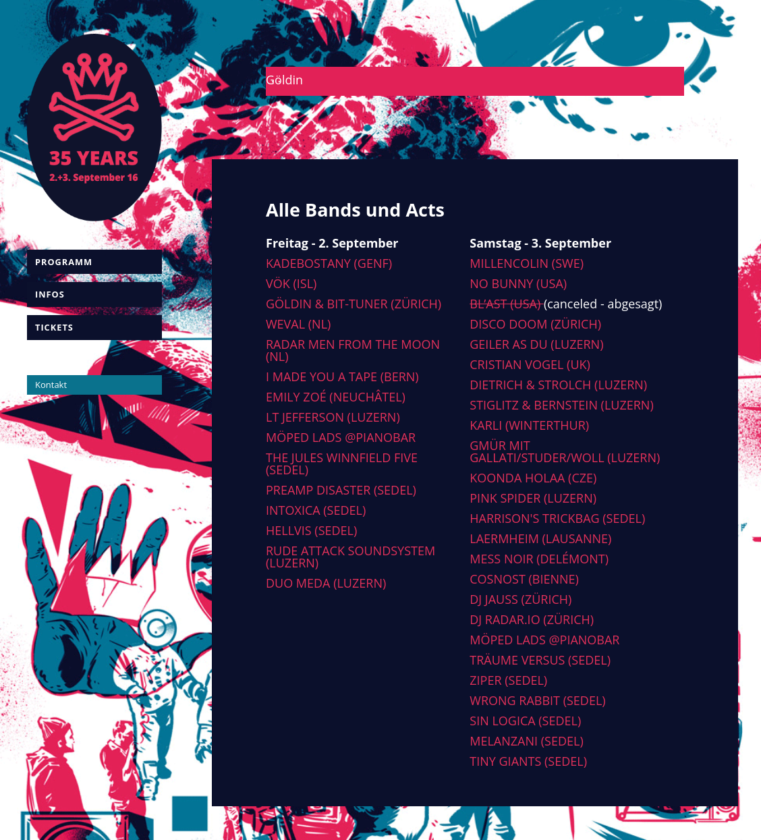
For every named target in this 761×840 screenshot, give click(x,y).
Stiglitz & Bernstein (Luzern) (561, 405)
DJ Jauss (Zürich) (520, 599)
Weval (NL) (298, 324)
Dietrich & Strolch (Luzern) (558, 384)
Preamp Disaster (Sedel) (341, 490)
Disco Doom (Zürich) (535, 324)
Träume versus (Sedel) (540, 660)
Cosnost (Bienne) (524, 579)
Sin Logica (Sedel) (525, 720)
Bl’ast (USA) (507, 304)
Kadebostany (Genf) (329, 263)
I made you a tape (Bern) (342, 376)
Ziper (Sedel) (508, 680)
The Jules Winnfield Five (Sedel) (342, 463)
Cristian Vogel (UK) (530, 364)
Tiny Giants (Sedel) (528, 761)
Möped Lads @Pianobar (341, 437)
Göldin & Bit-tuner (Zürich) (353, 304)
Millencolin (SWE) (527, 263)
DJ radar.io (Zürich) (532, 619)
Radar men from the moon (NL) (353, 350)
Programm (63, 262)
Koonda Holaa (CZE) (533, 478)
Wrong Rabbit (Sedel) (537, 700)
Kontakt (51, 385)
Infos (50, 294)
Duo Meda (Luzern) (326, 583)
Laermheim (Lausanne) (540, 538)
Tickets (54, 327)
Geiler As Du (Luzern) (536, 344)
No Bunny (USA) (518, 283)
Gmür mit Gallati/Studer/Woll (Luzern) (565, 451)
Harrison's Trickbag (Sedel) (557, 518)
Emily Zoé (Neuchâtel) (335, 397)
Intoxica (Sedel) (316, 510)
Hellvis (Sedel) (311, 530)
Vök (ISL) (291, 283)
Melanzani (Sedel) (526, 741)
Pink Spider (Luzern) (533, 498)
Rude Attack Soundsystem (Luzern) (350, 556)
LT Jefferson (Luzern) (333, 417)
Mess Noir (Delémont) (539, 559)
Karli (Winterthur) (529, 425)
